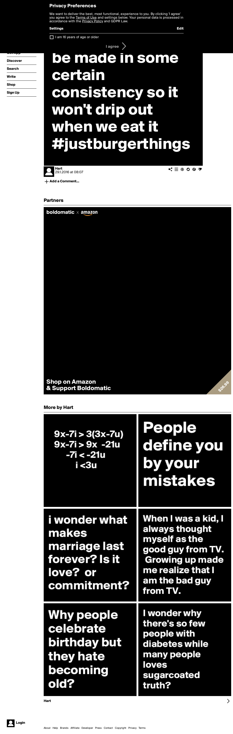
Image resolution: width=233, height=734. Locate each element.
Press (98, 728)
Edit (180, 28)
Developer (87, 728)
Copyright (120, 728)
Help (55, 728)
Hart (58, 168)
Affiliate (75, 728)
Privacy (132, 728)
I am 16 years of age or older (77, 37)
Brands (64, 728)
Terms (142, 728)
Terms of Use (86, 18)
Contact (108, 728)
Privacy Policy (92, 21)
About (47, 728)
